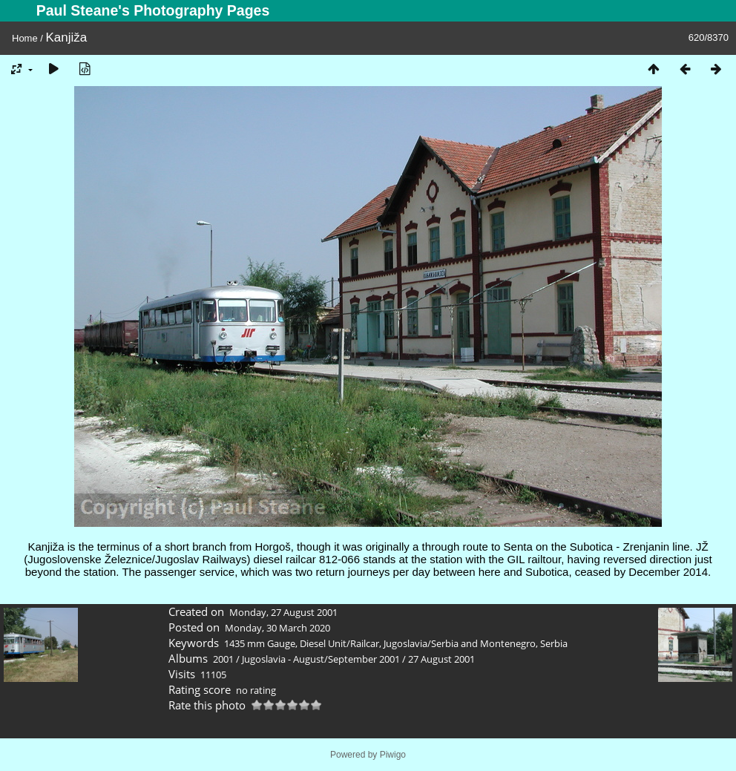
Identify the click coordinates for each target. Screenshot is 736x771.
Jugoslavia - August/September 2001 (321, 659)
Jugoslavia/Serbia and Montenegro (460, 643)
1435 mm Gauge (259, 643)
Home (25, 38)
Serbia (554, 643)
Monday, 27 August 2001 (283, 612)
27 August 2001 (441, 659)
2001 (223, 659)
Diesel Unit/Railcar (339, 643)
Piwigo (393, 754)
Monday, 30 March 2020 (277, 627)
